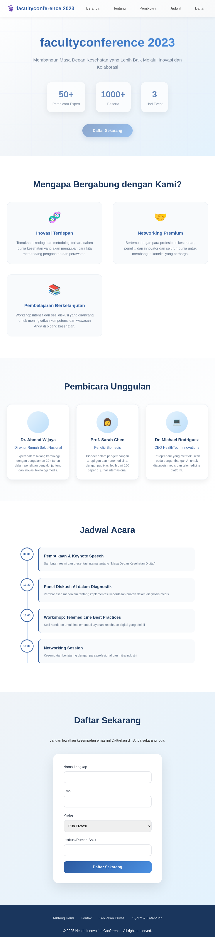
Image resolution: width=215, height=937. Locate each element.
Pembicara (148, 8)
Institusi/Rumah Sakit (80, 840)
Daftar (200, 8)
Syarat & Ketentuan (147, 918)
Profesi (69, 815)
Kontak (86, 918)
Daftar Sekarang (107, 132)
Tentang (119, 8)
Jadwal (175, 8)
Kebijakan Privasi (112, 918)
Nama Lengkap (75, 767)
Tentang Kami (63, 918)
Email (68, 791)
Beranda (93, 8)
